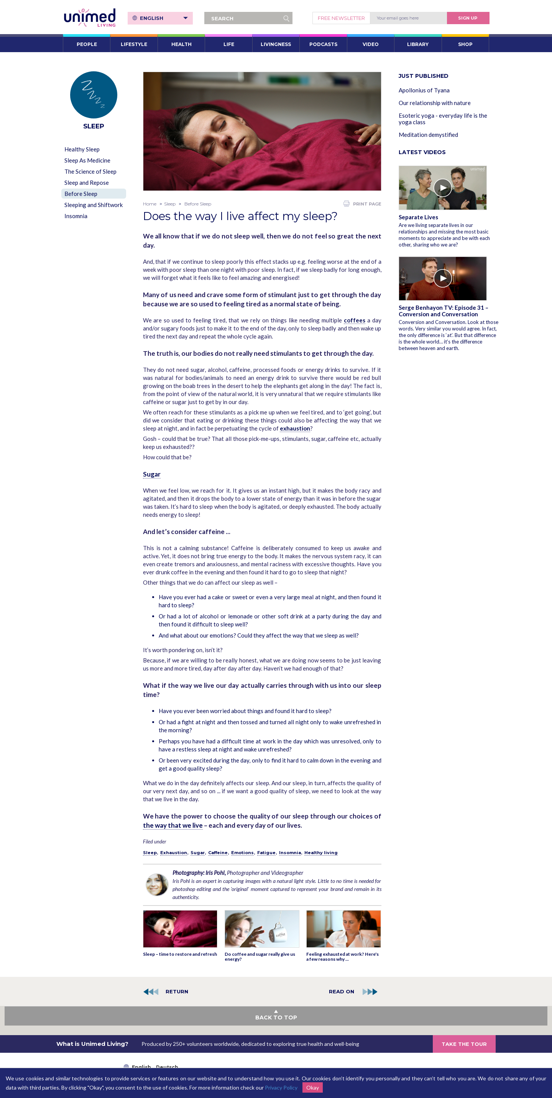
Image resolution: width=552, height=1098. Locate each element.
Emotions (242, 852)
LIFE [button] (228, 44)
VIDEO (371, 44)
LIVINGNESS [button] (276, 44)
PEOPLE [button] (87, 44)
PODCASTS (323, 44)
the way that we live (173, 825)
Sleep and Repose (86, 182)
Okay (312, 1087)
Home (149, 204)
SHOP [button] (465, 44)
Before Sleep (80, 193)
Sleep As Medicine (87, 160)
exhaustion (295, 428)
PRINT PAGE (362, 204)
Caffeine (218, 852)
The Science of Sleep (90, 171)
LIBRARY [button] (418, 44)
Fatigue (266, 852)
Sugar (152, 474)
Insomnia (75, 215)
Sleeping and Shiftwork (93, 204)
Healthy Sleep (82, 149)
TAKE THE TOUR (464, 1044)
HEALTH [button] (181, 44)
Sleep (170, 204)
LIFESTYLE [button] (134, 44)
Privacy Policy (281, 1087)
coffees (354, 320)
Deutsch (167, 1067)
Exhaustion (173, 852)
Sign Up (467, 18)
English (164, 18)
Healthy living (321, 852)
